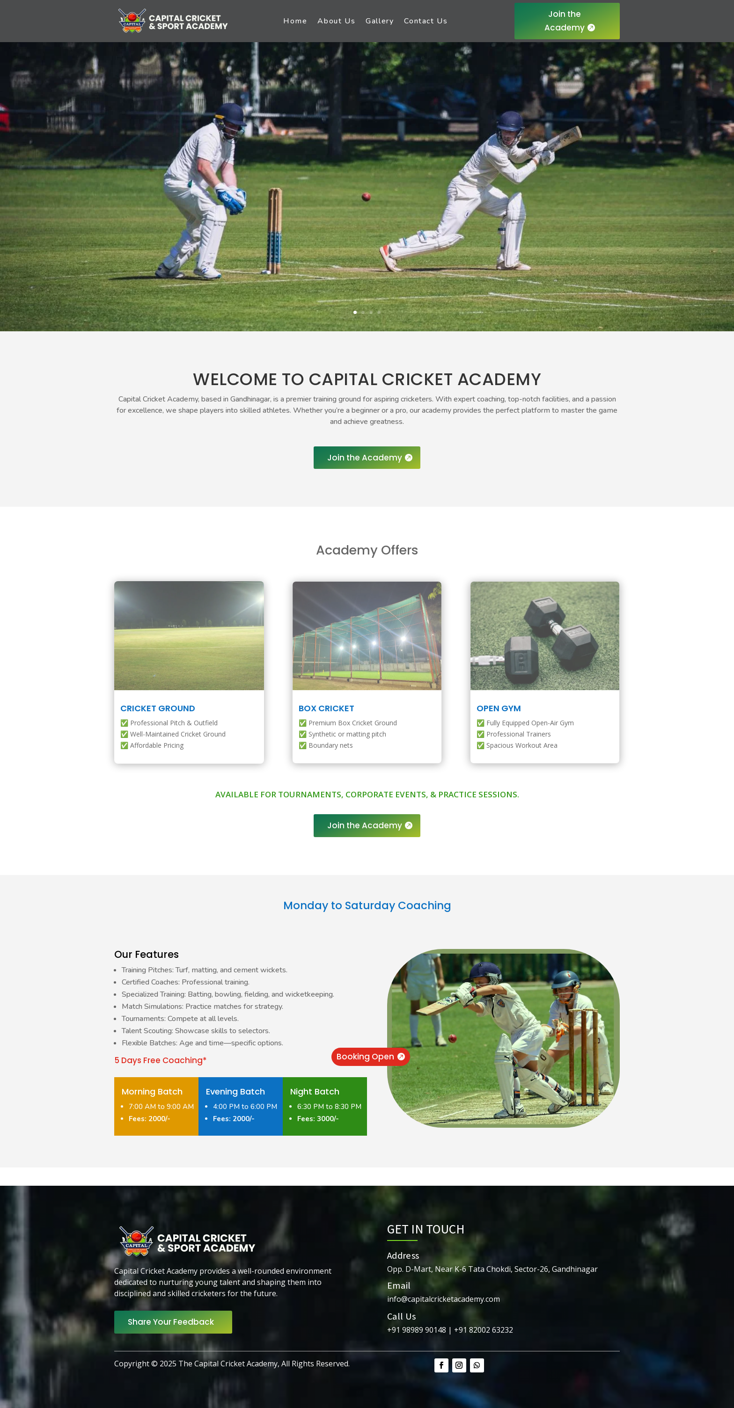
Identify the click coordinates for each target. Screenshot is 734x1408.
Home (295, 21)
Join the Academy (564, 20)
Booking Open (365, 1056)
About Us (336, 21)
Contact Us (426, 21)
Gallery (380, 21)
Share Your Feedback (171, 1322)
